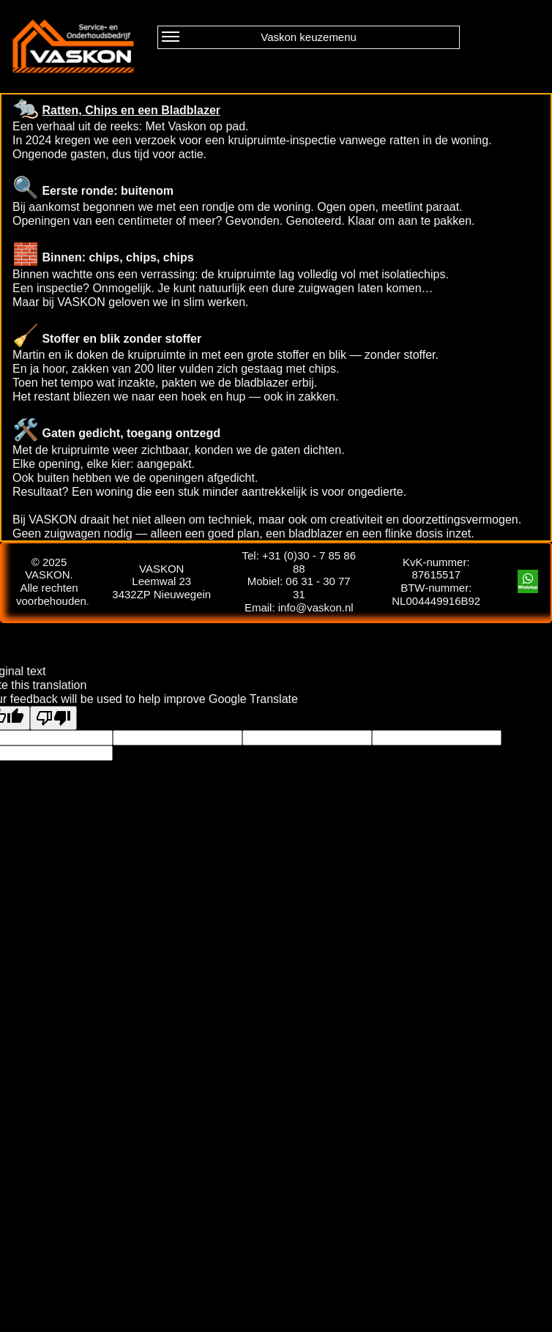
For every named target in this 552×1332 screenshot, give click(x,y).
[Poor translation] (53, 718)
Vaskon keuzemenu (259, 39)
